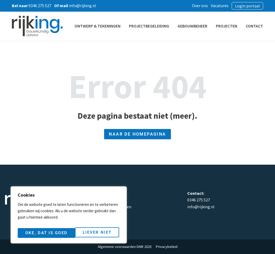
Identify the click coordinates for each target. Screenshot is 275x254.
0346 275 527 (198, 199)
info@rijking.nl (201, 206)
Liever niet (39, 232)
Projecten (233, 26)
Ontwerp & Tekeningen (104, 26)
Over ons (206, 5)
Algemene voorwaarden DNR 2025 (125, 246)
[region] (69, 216)
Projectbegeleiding (156, 26)
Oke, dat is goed (91, 232)
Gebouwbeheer (199, 26)
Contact (261, 26)
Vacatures (225, 5)
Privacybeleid (167, 246)
